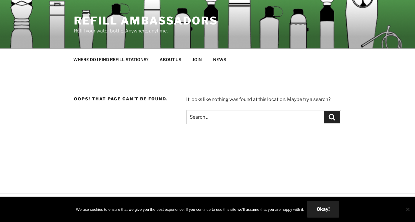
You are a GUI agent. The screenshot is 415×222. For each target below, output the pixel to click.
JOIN (197, 59)
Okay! (323, 209)
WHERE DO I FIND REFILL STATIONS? (110, 59)
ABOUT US (170, 59)
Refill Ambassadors (146, 20)
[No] (408, 209)
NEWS (219, 59)
